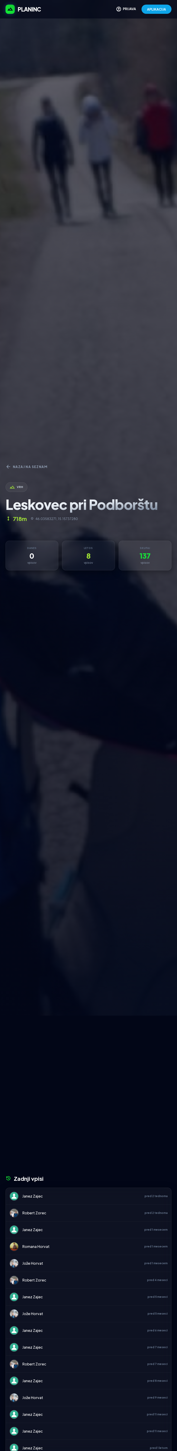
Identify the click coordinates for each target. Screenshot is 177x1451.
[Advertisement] (88, 1050)
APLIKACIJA (156, 9)
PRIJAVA (126, 9)
